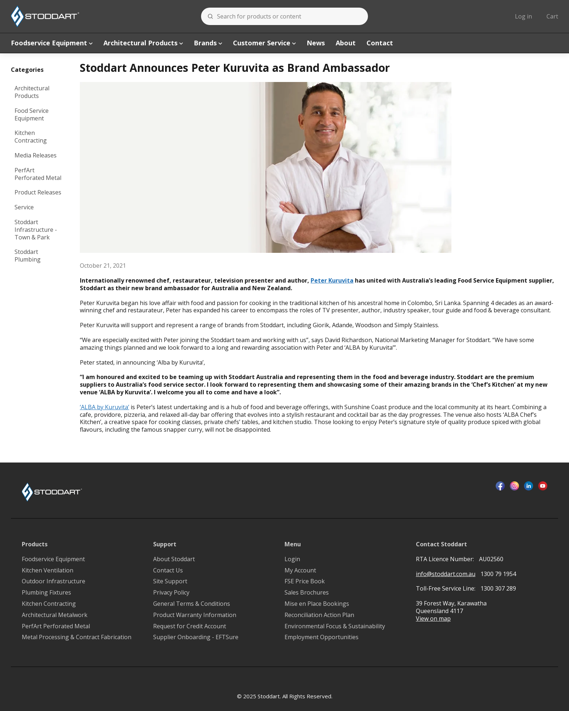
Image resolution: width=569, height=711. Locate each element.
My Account (300, 570)
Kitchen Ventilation (47, 570)
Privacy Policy (171, 592)
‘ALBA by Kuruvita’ (104, 407)
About (346, 42)
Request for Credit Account (189, 626)
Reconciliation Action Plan (319, 615)
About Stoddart (174, 559)
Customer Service (264, 42)
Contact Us (168, 570)
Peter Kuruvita (332, 280)
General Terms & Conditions (191, 604)
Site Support (170, 581)
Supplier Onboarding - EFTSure (195, 637)
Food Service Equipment (32, 114)
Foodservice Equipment (52, 42)
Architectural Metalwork (54, 615)
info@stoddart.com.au (445, 574)
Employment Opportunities (321, 637)
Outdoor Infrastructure (53, 581)
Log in (523, 16)
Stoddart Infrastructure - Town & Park (36, 229)
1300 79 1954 (498, 574)
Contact (380, 42)
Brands (208, 42)
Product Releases (38, 192)
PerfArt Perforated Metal (38, 174)
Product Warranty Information (194, 615)
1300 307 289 (498, 588)
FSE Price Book (304, 581)
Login (292, 559)
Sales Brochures (306, 592)
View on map (433, 618)
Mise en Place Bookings (316, 604)
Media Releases (36, 155)
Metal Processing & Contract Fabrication (76, 637)
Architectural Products (143, 42)
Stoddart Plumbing (28, 255)
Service (24, 207)
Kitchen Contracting (31, 136)
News (316, 42)
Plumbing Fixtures (46, 592)
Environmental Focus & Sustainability (334, 626)
